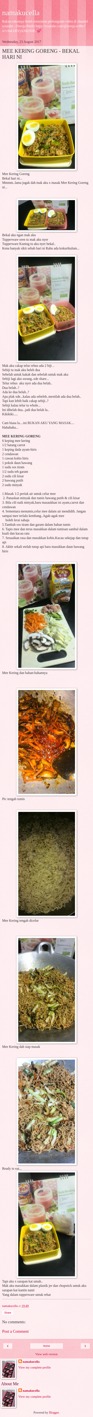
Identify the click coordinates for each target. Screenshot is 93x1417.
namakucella (21, 13)
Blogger (54, 1412)
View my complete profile (34, 1367)
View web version (46, 1354)
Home (46, 1346)
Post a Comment (15, 1331)
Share (7, 1312)
